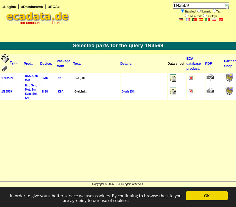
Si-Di (44, 78)
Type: (14, 63)
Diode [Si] (128, 91)
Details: (126, 64)
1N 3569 (6, 91)
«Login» (9, 7)
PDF (208, 64)
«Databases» (32, 7)
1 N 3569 (7, 78)
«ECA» (54, 7)
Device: (46, 64)
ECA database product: (193, 64)
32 (59, 78)
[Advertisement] (118, 142)
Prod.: (28, 64)
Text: (77, 64)
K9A (61, 91)
